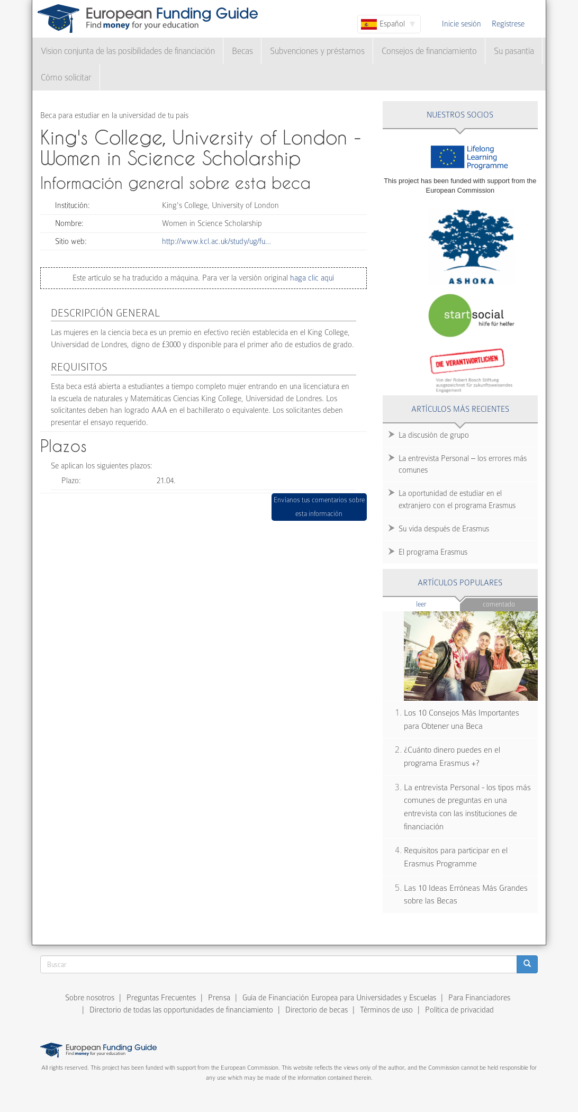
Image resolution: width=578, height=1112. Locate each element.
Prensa (219, 997)
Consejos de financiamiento (429, 51)
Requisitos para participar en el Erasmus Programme (456, 857)
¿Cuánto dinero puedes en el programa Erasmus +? (452, 756)
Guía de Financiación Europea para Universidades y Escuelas (339, 997)
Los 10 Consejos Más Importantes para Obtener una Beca (461, 719)
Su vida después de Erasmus (444, 529)
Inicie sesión (461, 24)
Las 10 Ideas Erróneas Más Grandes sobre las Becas (466, 894)
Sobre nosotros (89, 997)
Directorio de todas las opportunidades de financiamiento (181, 1010)
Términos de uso (386, 1010)
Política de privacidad (459, 1010)
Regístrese (508, 24)
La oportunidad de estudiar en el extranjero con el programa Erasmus (457, 499)
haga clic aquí (311, 278)
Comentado (499, 604)
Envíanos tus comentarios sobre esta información (319, 507)
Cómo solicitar (66, 78)
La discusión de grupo (434, 435)
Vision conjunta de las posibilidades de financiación (128, 51)
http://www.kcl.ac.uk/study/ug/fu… (216, 241)
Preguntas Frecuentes (161, 997)
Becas (242, 51)
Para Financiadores (479, 997)
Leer (438, 603)
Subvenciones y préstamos (317, 51)
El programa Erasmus (433, 552)
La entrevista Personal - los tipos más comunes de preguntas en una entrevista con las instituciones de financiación (467, 807)
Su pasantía (514, 51)
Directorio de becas (316, 1010)
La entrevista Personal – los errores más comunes (463, 464)
